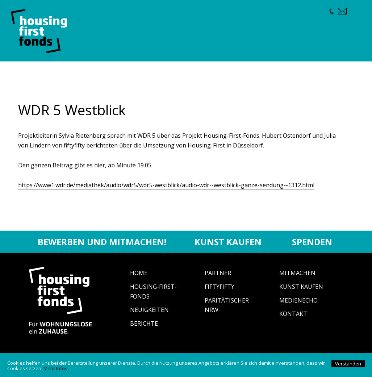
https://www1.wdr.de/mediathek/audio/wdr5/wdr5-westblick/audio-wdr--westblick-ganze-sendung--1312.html (166, 185)
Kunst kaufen (228, 242)
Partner (218, 273)
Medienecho (298, 300)
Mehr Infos (55, 368)
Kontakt (293, 314)
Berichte (144, 323)
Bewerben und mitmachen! (102, 242)
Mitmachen (297, 273)
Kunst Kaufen (301, 287)
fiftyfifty (219, 287)
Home (138, 273)
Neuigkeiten (149, 310)
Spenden (312, 242)
